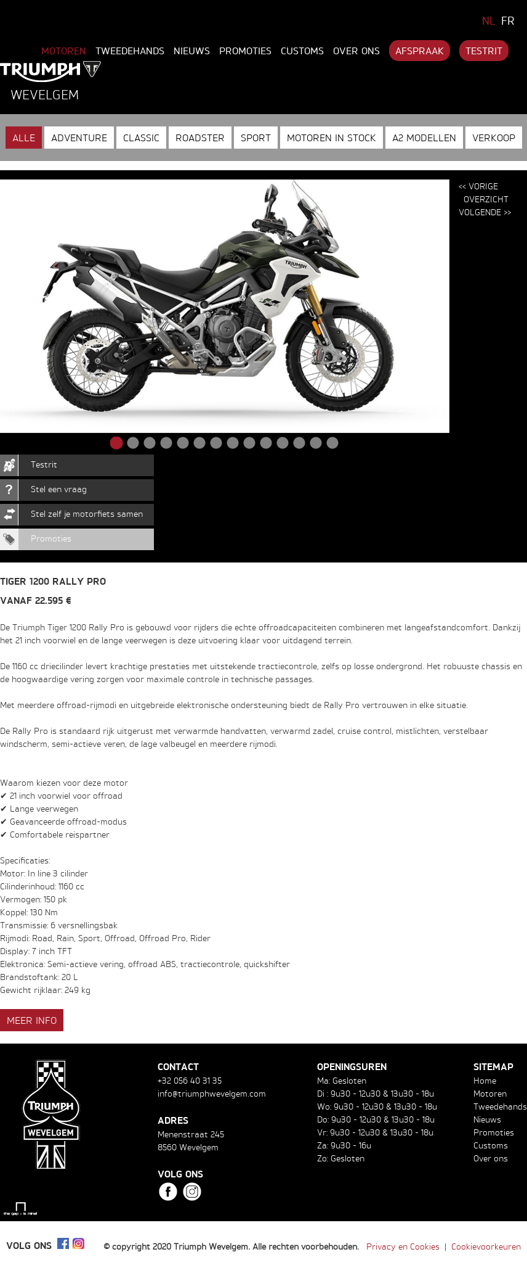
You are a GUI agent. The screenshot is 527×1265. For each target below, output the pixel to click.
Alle (23, 137)
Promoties (245, 50)
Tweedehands (129, 50)
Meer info (32, 1020)
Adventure (79, 137)
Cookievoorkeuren (486, 1246)
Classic (141, 137)
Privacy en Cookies (403, 1246)
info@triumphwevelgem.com (212, 1093)
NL (489, 20)
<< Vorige (478, 186)
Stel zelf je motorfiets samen (87, 513)
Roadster (200, 137)
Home (484, 1080)
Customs (302, 50)
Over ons (356, 50)
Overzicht (486, 199)
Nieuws (192, 50)
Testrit (483, 50)
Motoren (63, 50)
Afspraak (419, 50)
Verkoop (493, 137)
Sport (256, 137)
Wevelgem (44, 94)
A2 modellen (424, 137)
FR (508, 20)
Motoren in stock (331, 137)
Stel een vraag (59, 489)
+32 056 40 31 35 (190, 1080)
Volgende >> (485, 212)
